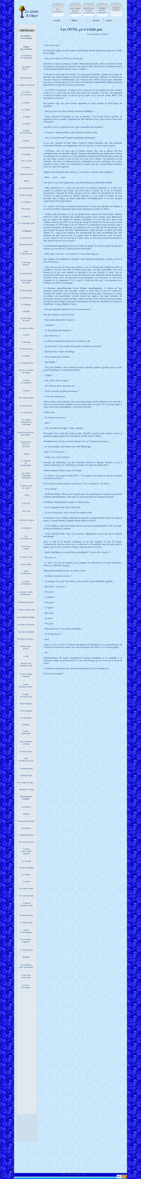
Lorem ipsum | (77, 1174)
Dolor (84, 1174)
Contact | (69, 1174)
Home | (64, 1174)
